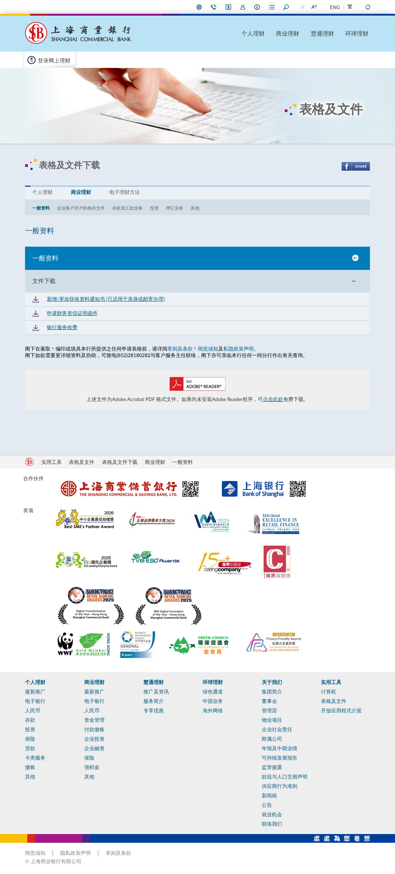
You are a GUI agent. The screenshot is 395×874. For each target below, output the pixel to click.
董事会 (269, 701)
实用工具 (331, 682)
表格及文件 (81, 462)
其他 (195, 208)
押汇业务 (174, 208)
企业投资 (94, 739)
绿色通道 (213, 692)
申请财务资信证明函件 (72, 313)
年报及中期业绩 (279, 748)
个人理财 (253, 33)
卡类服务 (35, 758)
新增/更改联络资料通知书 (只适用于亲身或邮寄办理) (106, 299)
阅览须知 (208, 349)
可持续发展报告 (279, 758)
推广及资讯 (156, 692)
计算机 (328, 692)
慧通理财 (322, 33)
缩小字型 (302, 7)
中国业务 (213, 701)
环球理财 (356, 33)
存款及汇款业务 (127, 208)
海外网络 (213, 710)
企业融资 (94, 748)
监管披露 (272, 767)
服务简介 (153, 701)
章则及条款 (180, 349)
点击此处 (273, 399)
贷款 (30, 748)
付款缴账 (94, 729)
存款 (30, 720)
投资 (154, 208)
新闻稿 (269, 795)
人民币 (32, 710)
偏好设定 (199, 7)
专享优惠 (153, 710)
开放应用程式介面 (341, 710)
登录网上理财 (54, 60)
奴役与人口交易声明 (285, 777)
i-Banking (228, 7)
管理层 (269, 710)
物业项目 (272, 720)
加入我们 (243, 7)
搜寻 (286, 7)
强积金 (91, 767)
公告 (267, 805)
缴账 (30, 767)
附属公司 (272, 739)
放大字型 (313, 7)
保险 (30, 739)
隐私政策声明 (75, 853)
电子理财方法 (124, 192)
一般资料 (41, 208)
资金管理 (94, 720)
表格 (272, 7)
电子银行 (35, 701)
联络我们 (214, 7)
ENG (335, 7)
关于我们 (272, 682)
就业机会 (272, 814)
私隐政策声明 (238, 349)
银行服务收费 (62, 327)
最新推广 (35, 692)
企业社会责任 (277, 729)
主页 (367, 7)
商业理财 (287, 33)
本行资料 (257, 7)
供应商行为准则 (279, 786)
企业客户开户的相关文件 (81, 208)
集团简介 (272, 692)
